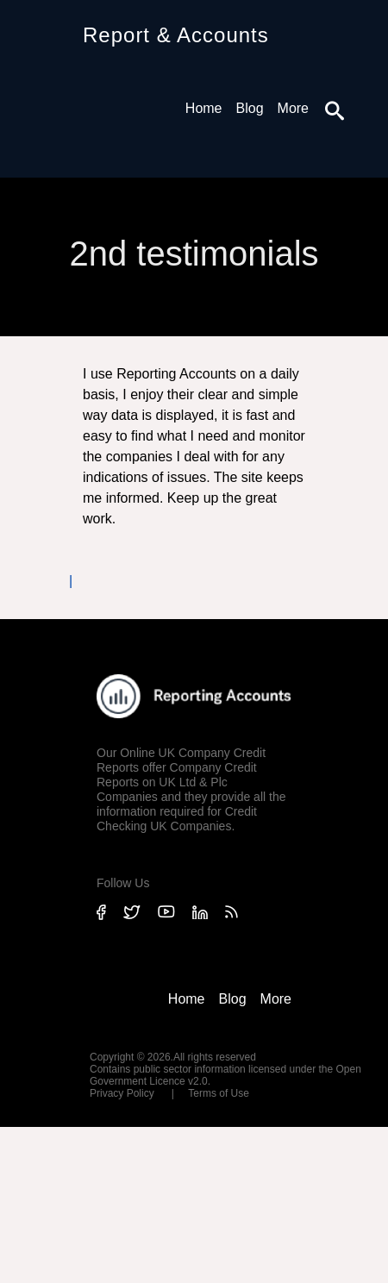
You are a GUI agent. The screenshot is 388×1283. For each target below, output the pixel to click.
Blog (250, 108)
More (293, 108)
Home (203, 108)
